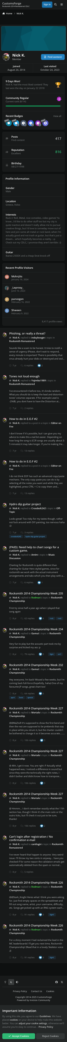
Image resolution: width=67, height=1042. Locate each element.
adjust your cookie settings (33, 1023)
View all (57, 115)
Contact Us (36, 991)
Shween (16, 310)
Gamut (35, 633)
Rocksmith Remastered (22, 341)
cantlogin (36, 844)
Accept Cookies (18, 1036)
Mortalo (35, 712)
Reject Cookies (50, 1036)
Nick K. (16, 337)
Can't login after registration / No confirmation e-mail (31, 838)
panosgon (17, 299)
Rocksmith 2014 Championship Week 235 (36, 593)
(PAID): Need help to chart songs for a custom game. (34, 548)
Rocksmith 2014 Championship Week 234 (36, 629)
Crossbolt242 (38, 508)
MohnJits (16, 276)
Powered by (33, 1000)
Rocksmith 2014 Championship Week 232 (36, 665)
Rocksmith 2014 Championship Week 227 (36, 708)
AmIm (34, 554)
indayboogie (38, 337)
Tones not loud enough (24, 376)
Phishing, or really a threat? (27, 333)
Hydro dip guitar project (25, 504)
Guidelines (45, 1016)
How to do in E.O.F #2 (23, 419)
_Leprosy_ (17, 287)
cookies (14, 1019)
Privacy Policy (20, 991)
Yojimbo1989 (38, 380)
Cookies (50, 991)
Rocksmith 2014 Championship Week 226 (36, 882)
